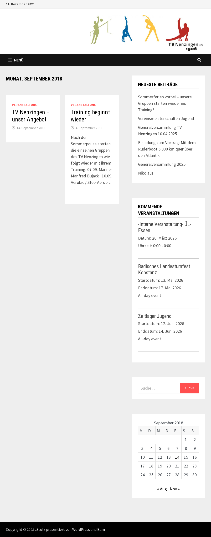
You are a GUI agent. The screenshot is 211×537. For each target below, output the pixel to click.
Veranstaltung (24, 105)
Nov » (175, 489)
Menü (15, 60)
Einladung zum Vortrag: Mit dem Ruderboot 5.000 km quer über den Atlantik (167, 149)
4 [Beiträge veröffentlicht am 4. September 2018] (151, 448)
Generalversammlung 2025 (161, 164)
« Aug (162, 489)
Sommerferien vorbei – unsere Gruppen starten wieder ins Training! (165, 103)
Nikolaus (146, 173)
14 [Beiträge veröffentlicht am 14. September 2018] (177, 457)
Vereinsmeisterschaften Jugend (166, 118)
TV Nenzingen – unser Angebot (31, 116)
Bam (101, 529)
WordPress (81, 529)
